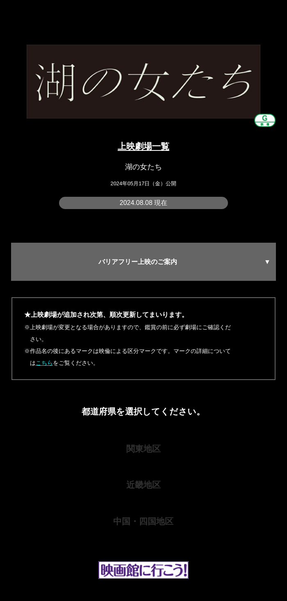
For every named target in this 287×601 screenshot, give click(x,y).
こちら (44, 363)
